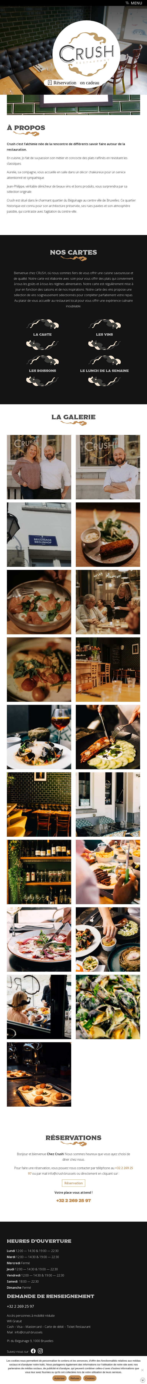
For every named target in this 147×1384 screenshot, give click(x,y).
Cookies (90, 1378)
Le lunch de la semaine (104, 370)
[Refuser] (142, 1370)
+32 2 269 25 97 (73, 1201)
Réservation (61, 82)
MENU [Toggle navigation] (133, 3)
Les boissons (42, 370)
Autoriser (59, 1378)
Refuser (74, 1378)
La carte (42, 334)
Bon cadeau (85, 82)
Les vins (104, 334)
